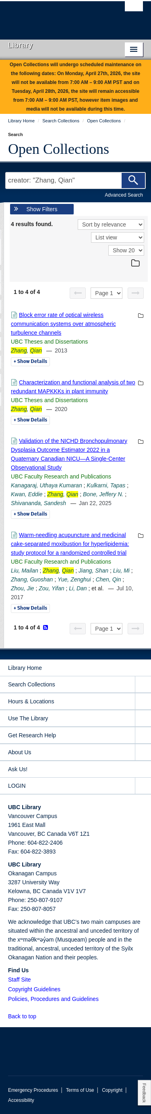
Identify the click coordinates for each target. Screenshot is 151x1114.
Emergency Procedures (33, 1090)
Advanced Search (124, 195)
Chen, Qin (108, 579)
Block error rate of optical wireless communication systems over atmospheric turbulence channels (63, 324)
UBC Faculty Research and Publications (61, 476)
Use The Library (28, 718)
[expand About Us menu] (143, 752)
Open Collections (58, 149)
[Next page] (136, 293)
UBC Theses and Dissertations (49, 341)
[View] (117, 237)
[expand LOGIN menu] (143, 786)
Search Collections (31, 684)
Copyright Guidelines (34, 989)
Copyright (112, 1090)
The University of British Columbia (55, 16)
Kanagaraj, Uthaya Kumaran (46, 485)
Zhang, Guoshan (32, 579)
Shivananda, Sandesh (38, 503)
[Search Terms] (75, 180)
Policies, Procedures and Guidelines (53, 999)
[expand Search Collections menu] (143, 684)
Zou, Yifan (51, 588)
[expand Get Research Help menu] (143, 735)
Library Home (25, 668)
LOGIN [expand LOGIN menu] (17, 786)
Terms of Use (80, 1090)
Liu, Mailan (24, 570)
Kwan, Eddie (27, 494)
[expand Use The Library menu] (143, 718)
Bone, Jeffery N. (103, 494)
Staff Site (19, 979)
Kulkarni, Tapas (106, 485)
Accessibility (21, 1100)
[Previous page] (78, 293)
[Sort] (111, 224)
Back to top (26, 1016)
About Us (19, 752)
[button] (41, 1016)
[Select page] (106, 293)
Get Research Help (32, 735)
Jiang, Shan (93, 570)
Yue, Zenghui (74, 579)
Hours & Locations (31, 701)
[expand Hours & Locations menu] (143, 701)
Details (30, 361)
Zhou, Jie (22, 588)
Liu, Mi (121, 570)
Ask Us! (17, 769)
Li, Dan (78, 588)
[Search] (133, 180)
